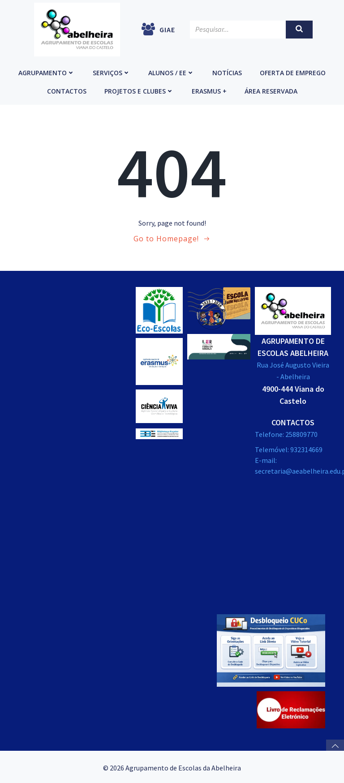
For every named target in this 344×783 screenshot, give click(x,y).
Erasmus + (209, 90)
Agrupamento (46, 72)
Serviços (111, 72)
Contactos (66, 90)
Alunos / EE (171, 72)
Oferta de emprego (293, 72)
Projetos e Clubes (139, 90)
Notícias (227, 72)
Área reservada (271, 90)
